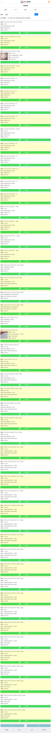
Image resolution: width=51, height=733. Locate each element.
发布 (35, 9)
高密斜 (28, 18)
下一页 (38, 725)
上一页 (12, 725)
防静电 (22, 18)
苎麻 (25, 18)
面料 (25, 9)
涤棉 (11, 18)
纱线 (5, 9)
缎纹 (19, 18)
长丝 (14, 18)
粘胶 (16, 18)
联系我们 (44, 729)
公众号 (19, 729)
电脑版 (6, 729)
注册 (32, 729)
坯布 (15, 9)
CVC (9, 18)
